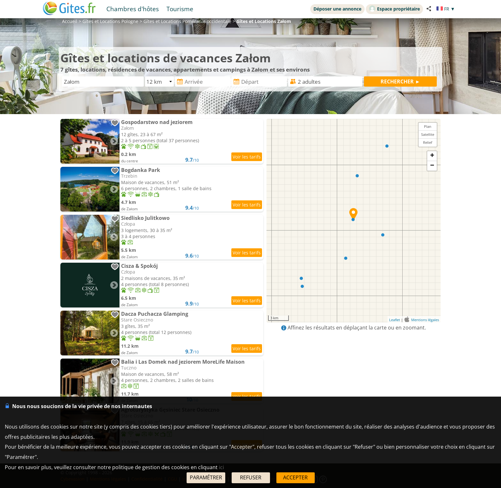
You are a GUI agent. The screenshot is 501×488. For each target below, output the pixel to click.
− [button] (432, 166)
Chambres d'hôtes (132, 9)
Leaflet (394, 319)
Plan (427, 126)
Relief (427, 142)
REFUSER (250, 477)
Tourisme (179, 9)
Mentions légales (425, 319)
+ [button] (432, 156)
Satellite (427, 134)
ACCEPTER (295, 477)
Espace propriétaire (394, 8)
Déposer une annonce (337, 9)
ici (221, 467)
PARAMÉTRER (206, 477)
